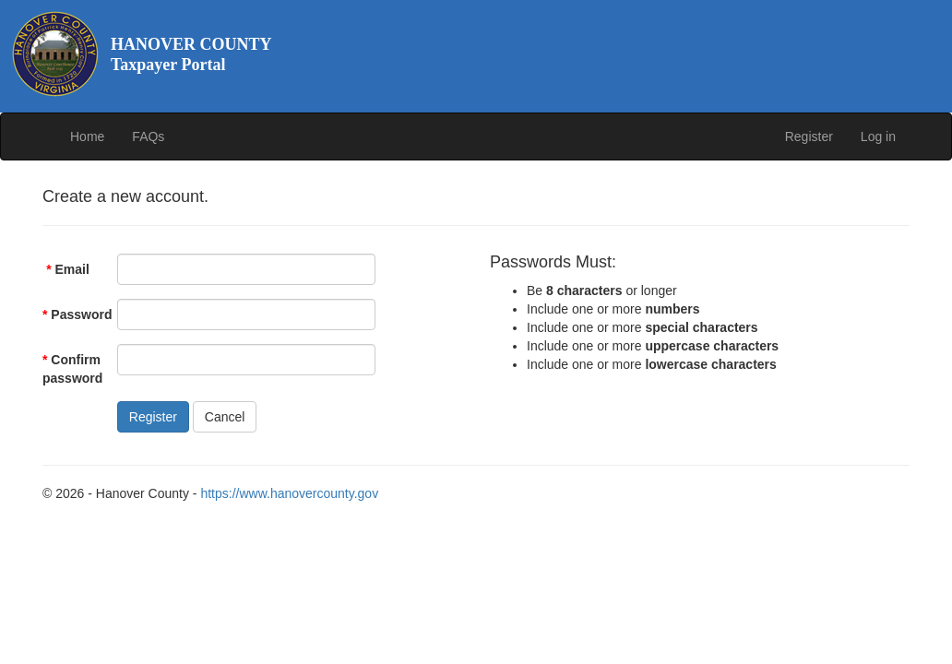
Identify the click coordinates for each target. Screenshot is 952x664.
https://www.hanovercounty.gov (289, 493)
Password (72, 314)
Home (87, 136)
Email (67, 269)
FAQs (148, 136)
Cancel (225, 416)
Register (809, 136)
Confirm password (72, 368)
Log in (878, 136)
